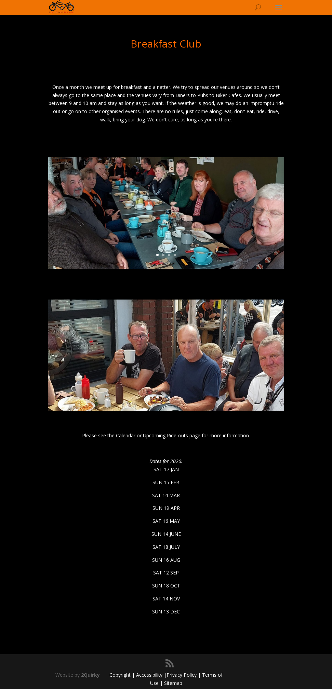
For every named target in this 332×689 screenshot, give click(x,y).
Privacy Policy (182, 675)
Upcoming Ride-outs (165, 435)
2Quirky (90, 675)
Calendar (125, 435)
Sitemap (173, 683)
